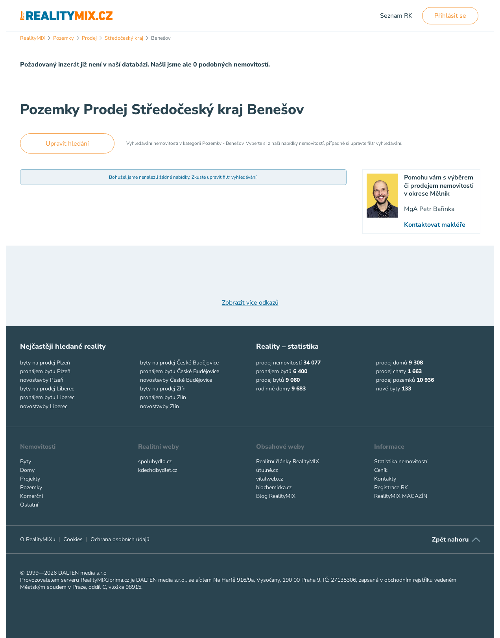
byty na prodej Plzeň (45, 362)
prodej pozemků (395, 380)
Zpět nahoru (450, 539)
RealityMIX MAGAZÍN (400, 496)
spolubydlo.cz (155, 461)
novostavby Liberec (43, 406)
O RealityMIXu (37, 539)
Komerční (31, 496)
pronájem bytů (274, 371)
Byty (25, 461)
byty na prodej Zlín (163, 388)
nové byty (388, 388)
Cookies (73, 539)
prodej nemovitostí (279, 362)
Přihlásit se (450, 15)
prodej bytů (270, 380)
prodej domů (391, 362)
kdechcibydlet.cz (157, 470)
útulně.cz (267, 470)
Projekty (30, 479)
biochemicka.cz (274, 487)
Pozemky (31, 487)
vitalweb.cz (269, 479)
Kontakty (385, 479)
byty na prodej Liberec (47, 388)
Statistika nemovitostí (400, 461)
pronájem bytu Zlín (163, 397)
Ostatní (29, 505)
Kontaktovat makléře (434, 224)
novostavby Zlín (159, 406)
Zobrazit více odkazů (250, 303)
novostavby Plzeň (41, 380)
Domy (27, 470)
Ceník (380, 470)
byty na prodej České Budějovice (179, 362)
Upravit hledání (67, 143)
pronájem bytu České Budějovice (179, 371)
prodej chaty (391, 371)
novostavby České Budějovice (176, 380)
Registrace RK (391, 487)
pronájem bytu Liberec (47, 397)
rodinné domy (273, 388)
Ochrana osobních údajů (119, 539)
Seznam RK (396, 15)
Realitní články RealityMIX (287, 461)
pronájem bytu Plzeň (45, 371)
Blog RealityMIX (275, 496)
